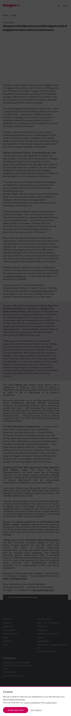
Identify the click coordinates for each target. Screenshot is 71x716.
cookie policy (51, 702)
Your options (35, 710)
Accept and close (15, 710)
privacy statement (32, 702)
